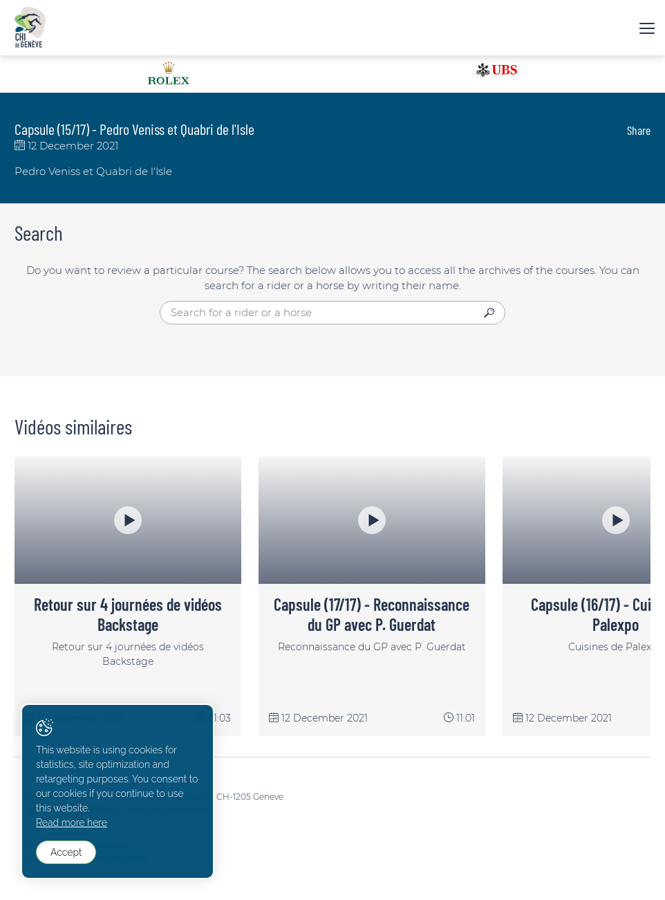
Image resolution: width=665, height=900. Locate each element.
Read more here (71, 822)
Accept (66, 852)
